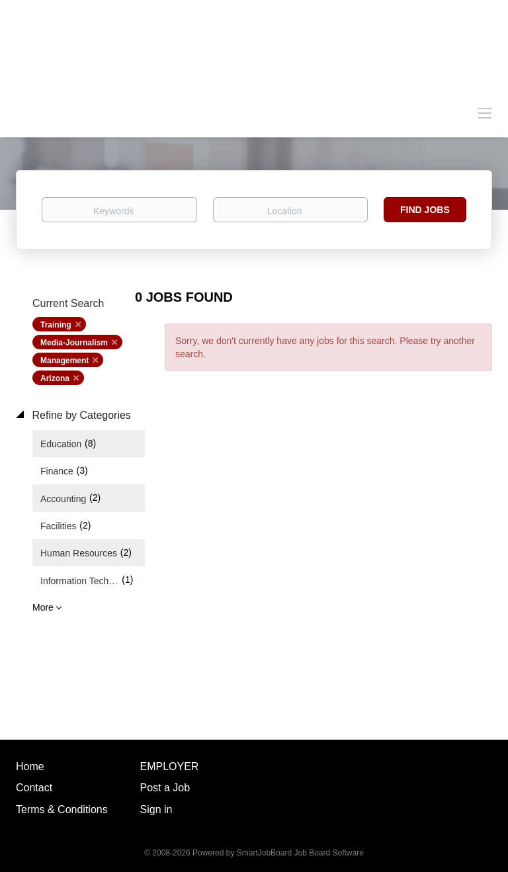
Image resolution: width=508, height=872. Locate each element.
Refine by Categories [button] (80, 415)
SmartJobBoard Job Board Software (300, 852)
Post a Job (165, 787)
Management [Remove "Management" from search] (64, 360)
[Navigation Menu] (484, 112)
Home (30, 766)
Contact (34, 787)
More (43, 607)
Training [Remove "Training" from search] (55, 324)
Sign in (156, 809)
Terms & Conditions (62, 809)
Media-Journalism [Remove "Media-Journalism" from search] (74, 342)
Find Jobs (425, 209)
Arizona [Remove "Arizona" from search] (54, 378)
